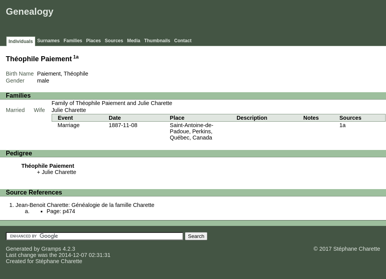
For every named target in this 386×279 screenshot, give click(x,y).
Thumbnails (157, 40)
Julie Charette (69, 110)
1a (76, 57)
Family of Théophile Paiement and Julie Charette (112, 103)
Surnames (48, 40)
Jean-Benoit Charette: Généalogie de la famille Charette (85, 205)
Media (133, 40)
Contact (183, 40)
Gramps (51, 249)
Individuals (21, 41)
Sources (114, 40)
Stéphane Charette (58, 261)
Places (93, 40)
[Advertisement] (242, 19)
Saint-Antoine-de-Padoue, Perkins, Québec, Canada (191, 131)
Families (73, 40)
